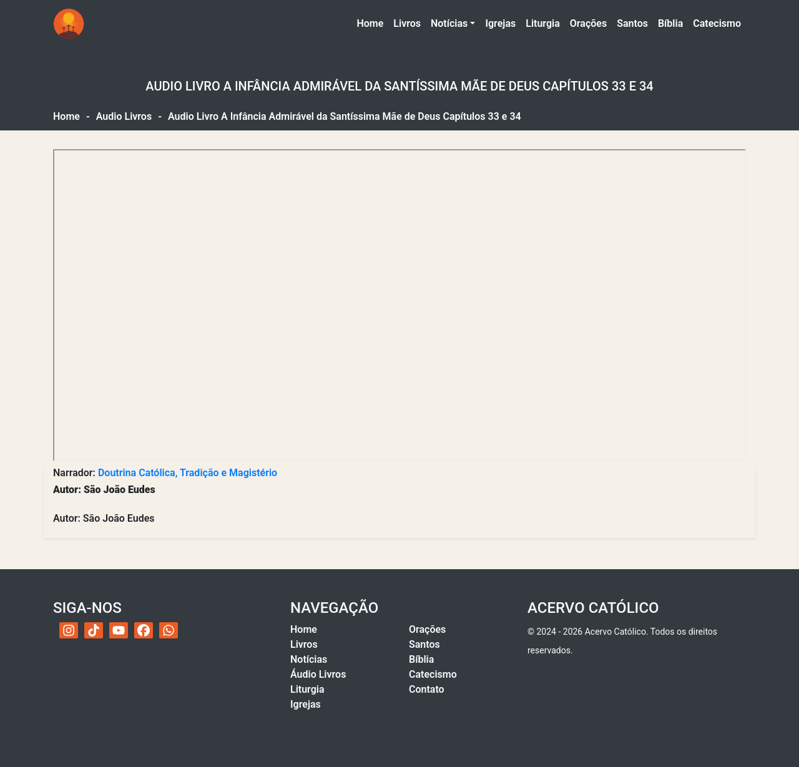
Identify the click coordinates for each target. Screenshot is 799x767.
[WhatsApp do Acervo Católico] (168, 630)
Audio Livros (124, 116)
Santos (632, 23)
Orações (588, 23)
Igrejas (500, 23)
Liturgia (543, 23)
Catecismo (717, 23)
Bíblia (670, 23)
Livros (407, 23)
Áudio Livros (318, 674)
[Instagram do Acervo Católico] (68, 630)
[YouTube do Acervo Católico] (118, 630)
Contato (426, 689)
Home (372, 22)
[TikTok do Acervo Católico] (93, 630)
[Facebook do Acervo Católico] (143, 630)
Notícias (449, 23)
